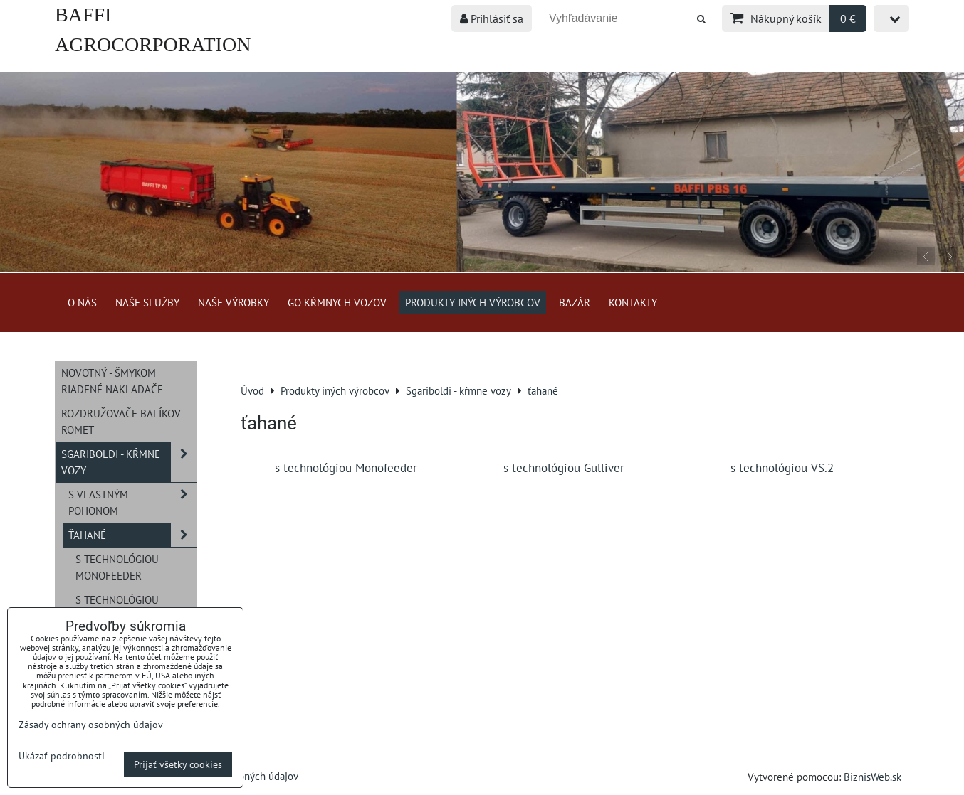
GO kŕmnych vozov (337, 302)
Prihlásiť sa (491, 18)
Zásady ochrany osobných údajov (91, 724)
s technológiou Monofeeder (117, 567)
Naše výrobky (233, 302)
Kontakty (633, 302)
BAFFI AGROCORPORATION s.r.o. (153, 44)
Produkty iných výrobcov (472, 302)
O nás (82, 302)
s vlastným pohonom (132, 503)
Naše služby (147, 302)
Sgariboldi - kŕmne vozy (129, 462)
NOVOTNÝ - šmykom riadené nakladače (112, 381)
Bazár (574, 302)
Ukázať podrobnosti (62, 756)
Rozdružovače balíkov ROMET (121, 421)
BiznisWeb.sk (872, 776)
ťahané (132, 535)
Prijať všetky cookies (178, 764)
